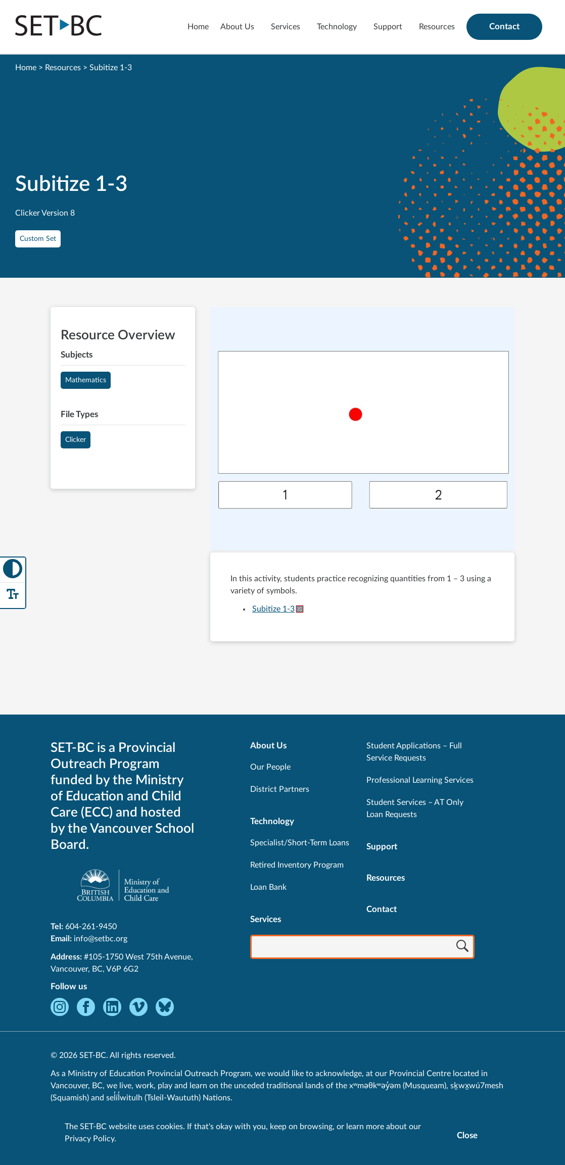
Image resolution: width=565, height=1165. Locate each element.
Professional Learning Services (420, 780)
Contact (504, 26)
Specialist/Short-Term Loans (299, 843)
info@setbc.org (100, 939)
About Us (237, 27)
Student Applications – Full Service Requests (414, 752)
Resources (437, 27)
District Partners (279, 789)
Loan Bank (268, 887)
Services (285, 27)
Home (198, 27)
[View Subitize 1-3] (362, 429)
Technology (337, 27)
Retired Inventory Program (297, 865)
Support (387, 27)
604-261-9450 (91, 927)
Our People (270, 767)
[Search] (462, 948)
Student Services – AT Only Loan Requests (414, 808)
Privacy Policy (89, 1139)
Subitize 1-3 (273, 609)
